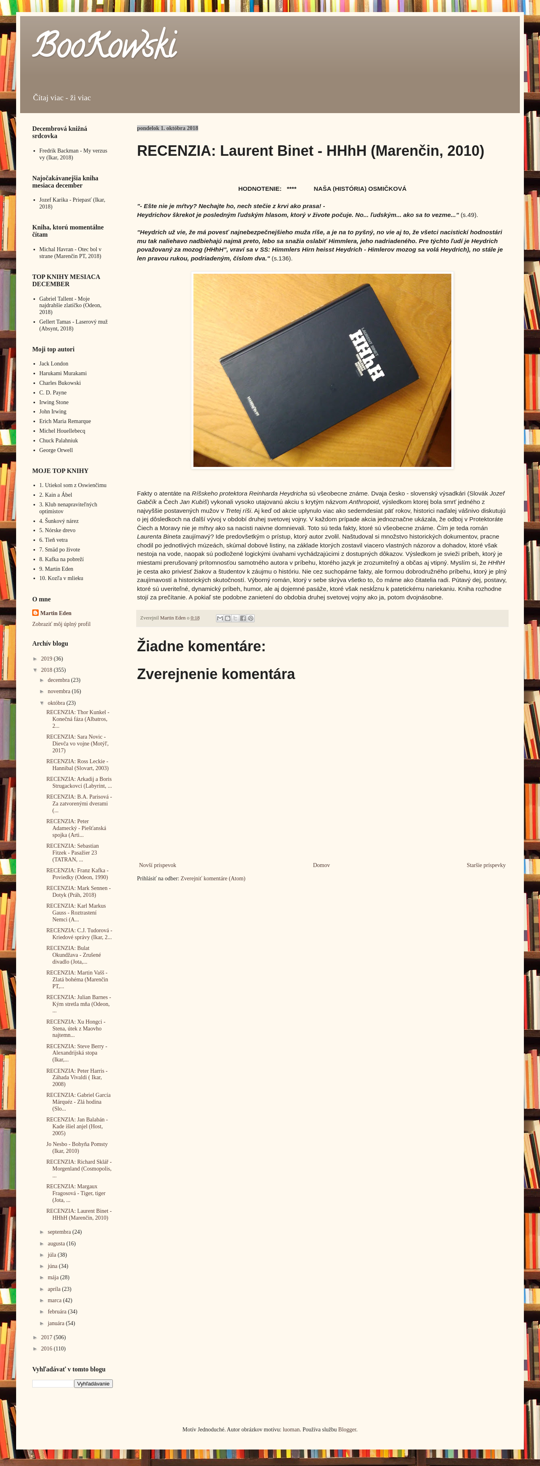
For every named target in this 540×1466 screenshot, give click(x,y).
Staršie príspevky (486, 865)
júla (53, 1255)
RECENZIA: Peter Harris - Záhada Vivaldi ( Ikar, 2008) (77, 1078)
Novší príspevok (157, 865)
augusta (57, 1244)
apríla (55, 1289)
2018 (47, 670)
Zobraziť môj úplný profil (61, 624)
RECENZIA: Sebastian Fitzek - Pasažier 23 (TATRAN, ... (72, 853)
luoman (291, 1430)
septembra (60, 1232)
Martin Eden (55, 613)
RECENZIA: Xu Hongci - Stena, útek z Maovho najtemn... (76, 1029)
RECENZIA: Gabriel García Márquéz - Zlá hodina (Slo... (78, 1102)
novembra (59, 691)
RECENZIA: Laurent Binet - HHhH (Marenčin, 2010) (79, 1214)
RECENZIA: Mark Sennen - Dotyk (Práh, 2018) (78, 891)
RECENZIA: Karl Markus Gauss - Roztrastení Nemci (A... (76, 913)
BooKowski (103, 50)
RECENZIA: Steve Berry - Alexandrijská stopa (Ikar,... (76, 1053)
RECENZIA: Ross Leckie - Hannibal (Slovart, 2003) (77, 764)
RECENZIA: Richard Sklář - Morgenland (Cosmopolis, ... (79, 1169)
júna (53, 1266)
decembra (59, 680)
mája (54, 1277)
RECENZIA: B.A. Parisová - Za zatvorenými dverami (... (79, 804)
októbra (57, 703)
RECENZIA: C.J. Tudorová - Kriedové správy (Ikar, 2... (79, 933)
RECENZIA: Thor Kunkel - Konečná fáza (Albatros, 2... (77, 719)
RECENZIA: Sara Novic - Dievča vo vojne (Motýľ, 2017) (77, 744)
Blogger (347, 1430)
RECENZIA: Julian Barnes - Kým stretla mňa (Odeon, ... (78, 1004)
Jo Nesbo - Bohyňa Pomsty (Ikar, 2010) (77, 1147)
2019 (47, 659)
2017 (47, 1337)
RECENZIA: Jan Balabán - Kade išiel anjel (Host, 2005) (77, 1126)
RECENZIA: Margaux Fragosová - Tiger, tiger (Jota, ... (76, 1193)
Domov (321, 865)
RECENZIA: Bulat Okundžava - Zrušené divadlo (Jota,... (73, 955)
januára (57, 1323)
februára (58, 1312)
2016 (47, 1349)
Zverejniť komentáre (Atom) (213, 878)
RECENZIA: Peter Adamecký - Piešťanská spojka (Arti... (76, 828)
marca (55, 1300)
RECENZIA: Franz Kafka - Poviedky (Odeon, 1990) (77, 873)
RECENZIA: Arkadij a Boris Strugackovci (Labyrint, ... (79, 782)
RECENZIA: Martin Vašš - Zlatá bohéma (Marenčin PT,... (77, 979)
